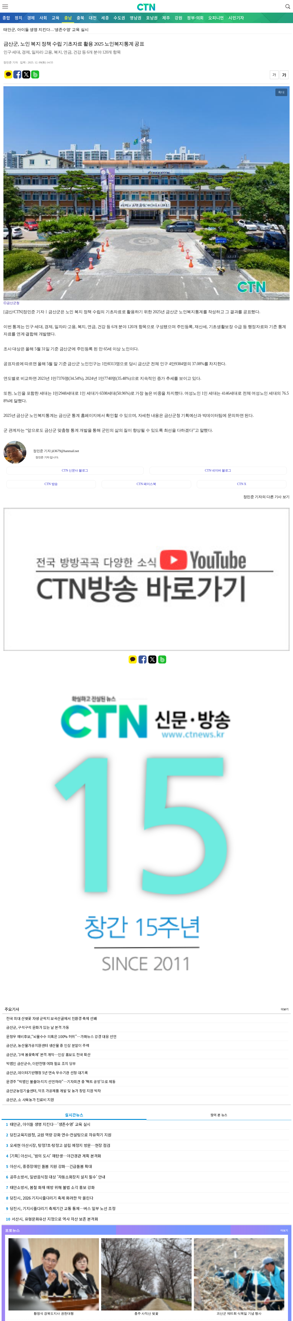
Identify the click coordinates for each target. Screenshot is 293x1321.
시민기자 (236, 18)
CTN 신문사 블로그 (75, 470)
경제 (31, 18)
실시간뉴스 (74, 1115)
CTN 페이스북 (146, 484)
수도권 (119, 18)
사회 (43, 18)
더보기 (284, 1009)
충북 (80, 18)
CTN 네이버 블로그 (218, 470)
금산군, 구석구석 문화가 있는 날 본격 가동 (37, 1027)
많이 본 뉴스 (219, 1115)
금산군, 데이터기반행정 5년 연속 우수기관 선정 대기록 (47, 1072)
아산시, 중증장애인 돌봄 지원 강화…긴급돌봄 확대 (49, 1166)
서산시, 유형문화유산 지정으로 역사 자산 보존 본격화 (52, 1219)
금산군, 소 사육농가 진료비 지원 (30, 1099)
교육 (56, 18)
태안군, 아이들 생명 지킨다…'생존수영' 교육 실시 (48, 1124)
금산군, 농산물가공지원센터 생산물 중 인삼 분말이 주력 (47, 1045)
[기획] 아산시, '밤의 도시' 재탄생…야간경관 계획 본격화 (53, 1156)
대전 (93, 18)
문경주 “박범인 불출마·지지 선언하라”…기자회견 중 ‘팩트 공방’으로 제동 (61, 1081)
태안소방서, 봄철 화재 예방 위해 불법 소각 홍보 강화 (50, 1187)
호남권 (152, 18)
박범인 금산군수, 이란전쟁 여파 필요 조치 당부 (41, 1063)
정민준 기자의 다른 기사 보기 (266, 497)
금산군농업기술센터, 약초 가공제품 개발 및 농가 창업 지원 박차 (53, 1090)
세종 (105, 18)
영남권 (135, 18)
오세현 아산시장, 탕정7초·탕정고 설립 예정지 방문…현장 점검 (58, 1145)
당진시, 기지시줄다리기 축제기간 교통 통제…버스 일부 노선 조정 (60, 1208)
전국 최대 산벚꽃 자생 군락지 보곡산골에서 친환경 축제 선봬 (51, 1018)
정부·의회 (195, 18)
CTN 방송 (50, 484)
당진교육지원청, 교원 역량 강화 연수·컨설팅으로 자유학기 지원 (58, 1135)
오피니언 (216, 18)
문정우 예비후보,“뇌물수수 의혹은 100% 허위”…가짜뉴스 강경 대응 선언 (61, 1036)
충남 (68, 18)
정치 (18, 18)
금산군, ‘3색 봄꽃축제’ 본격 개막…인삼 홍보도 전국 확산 (48, 1054)
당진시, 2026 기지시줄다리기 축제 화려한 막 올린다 (49, 1198)
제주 (166, 18)
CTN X (241, 484)
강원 (178, 18)
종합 (6, 18)
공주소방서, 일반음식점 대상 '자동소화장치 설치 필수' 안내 (55, 1177)
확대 (281, 92)
